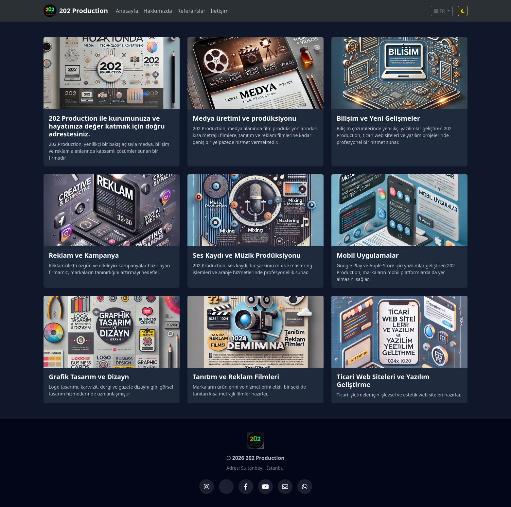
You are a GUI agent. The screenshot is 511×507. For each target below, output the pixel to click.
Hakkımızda (157, 10)
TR (440, 11)
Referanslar (191, 10)
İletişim (220, 10)
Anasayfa (127, 10)
